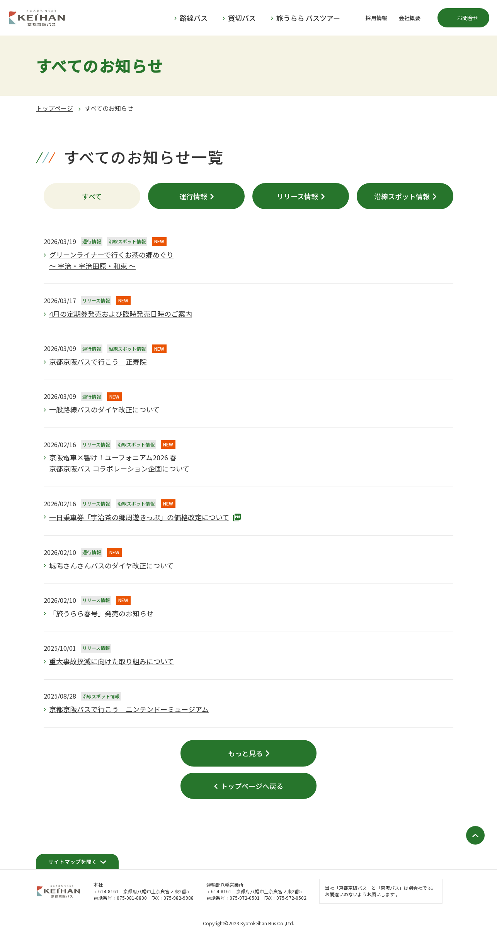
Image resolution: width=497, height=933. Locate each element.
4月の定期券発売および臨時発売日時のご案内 (120, 314)
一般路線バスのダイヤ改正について (104, 409)
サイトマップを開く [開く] (72, 861)
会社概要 (409, 17)
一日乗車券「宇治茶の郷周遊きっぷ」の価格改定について (139, 517)
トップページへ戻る (252, 786)
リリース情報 (297, 196)
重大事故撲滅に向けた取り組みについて (111, 661)
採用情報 (376, 17)
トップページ (54, 108)
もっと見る (245, 753)
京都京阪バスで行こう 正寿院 (97, 361)
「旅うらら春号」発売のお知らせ (101, 613)
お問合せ (467, 18)
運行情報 (193, 196)
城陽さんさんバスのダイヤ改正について (111, 565)
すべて (92, 196)
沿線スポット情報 (402, 196)
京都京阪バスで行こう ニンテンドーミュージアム (129, 709)
